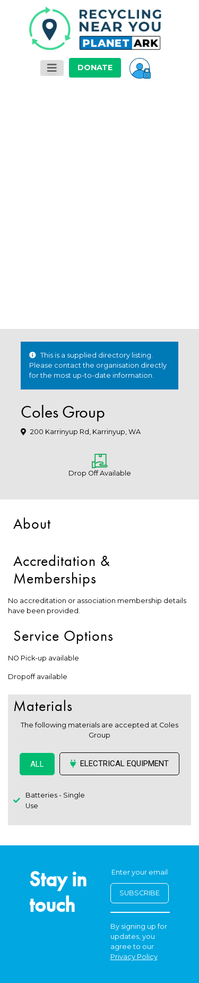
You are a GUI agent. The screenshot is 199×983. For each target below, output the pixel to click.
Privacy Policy (134, 957)
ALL (37, 764)
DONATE (95, 67)
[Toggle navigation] (52, 68)
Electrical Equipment (119, 763)
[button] (140, 67)
